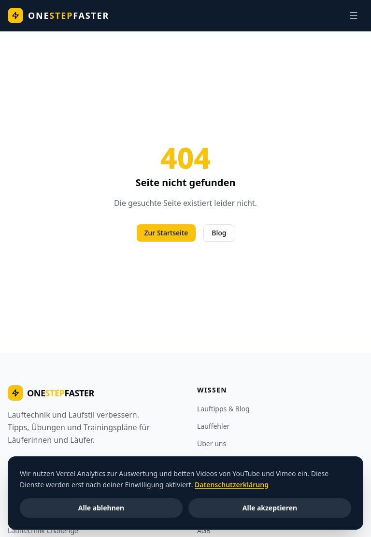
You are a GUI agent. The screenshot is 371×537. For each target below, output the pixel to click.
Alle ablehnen (101, 507)
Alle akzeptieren (270, 507)
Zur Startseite (166, 232)
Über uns (211, 443)
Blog (219, 232)
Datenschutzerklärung (232, 484)
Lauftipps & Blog (223, 408)
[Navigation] (353, 15)
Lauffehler (213, 426)
